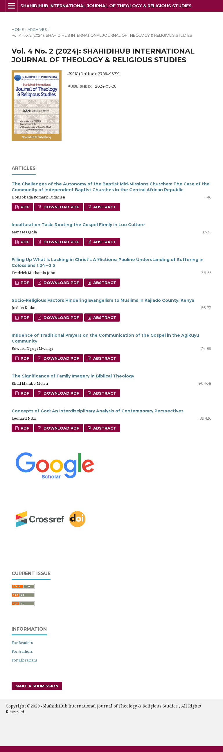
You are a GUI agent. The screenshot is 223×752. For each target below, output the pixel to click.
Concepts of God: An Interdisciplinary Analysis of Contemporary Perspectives (98, 411)
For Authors (22, 651)
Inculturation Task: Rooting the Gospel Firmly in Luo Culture (78, 224)
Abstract (104, 207)
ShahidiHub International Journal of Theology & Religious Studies (106, 5)
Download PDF (60, 207)
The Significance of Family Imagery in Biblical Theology (73, 376)
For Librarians (24, 660)
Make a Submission (36, 686)
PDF (24, 207)
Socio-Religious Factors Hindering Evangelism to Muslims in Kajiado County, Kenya (103, 300)
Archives (37, 29)
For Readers (22, 642)
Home (18, 29)
